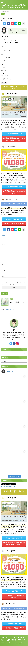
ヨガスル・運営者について (17, 302)
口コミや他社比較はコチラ (14, 133)
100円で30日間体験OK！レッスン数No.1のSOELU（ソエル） (14, 139)
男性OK (7, 60)
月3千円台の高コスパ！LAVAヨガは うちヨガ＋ (14, 192)
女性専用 (7, 57)
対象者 (3, 54)
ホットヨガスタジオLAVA (12, 40)
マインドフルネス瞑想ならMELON (14, 223)
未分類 (3, 235)
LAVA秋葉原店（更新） (11, 309)
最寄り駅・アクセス (6, 75)
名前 (3, 264)
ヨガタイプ (4, 46)
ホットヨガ (8, 50)
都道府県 (3, 70)
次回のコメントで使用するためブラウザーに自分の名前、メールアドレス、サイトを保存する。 (14, 283)
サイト (3, 276)
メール (3, 270)
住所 (2, 64)
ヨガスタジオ (4, 36)
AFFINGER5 (18, 643)
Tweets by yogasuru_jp (8, 486)
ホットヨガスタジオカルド (12, 42)
